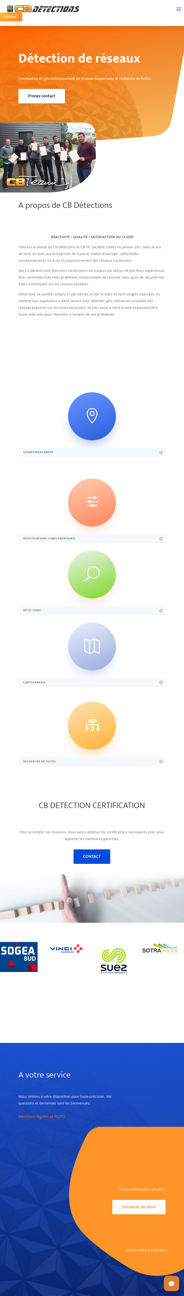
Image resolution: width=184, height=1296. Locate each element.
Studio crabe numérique (146, 1250)
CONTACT (11, 17)
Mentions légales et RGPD (41, 1116)
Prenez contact (41, 96)
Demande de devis (139, 1207)
